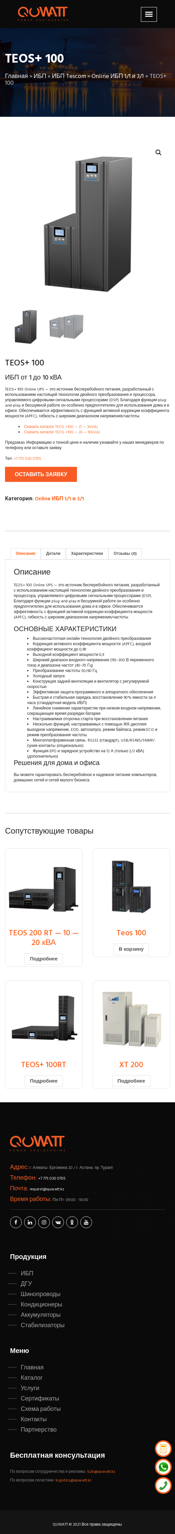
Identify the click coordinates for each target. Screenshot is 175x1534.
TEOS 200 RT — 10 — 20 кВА (44, 938)
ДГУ (26, 1284)
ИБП (40, 76)
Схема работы (41, 1409)
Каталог (31, 1378)
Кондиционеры (41, 1304)
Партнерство (39, 1430)
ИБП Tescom (69, 76)
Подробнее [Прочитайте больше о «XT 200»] (131, 1081)
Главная (16, 76)
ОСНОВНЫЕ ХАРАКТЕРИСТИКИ (65, 629)
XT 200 (131, 1065)
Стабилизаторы (43, 1325)
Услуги (30, 1388)
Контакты (34, 1419)
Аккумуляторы (41, 1315)
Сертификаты (40, 1398)
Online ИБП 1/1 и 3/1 (118, 76)
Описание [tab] (25, 553)
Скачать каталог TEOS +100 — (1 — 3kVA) (61, 427)
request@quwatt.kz (47, 1189)
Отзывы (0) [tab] (125, 553)
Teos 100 (131, 933)
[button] (159, 153)
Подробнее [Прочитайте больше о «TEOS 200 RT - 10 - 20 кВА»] (44, 959)
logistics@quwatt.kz (74, 1480)
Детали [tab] (53, 553)
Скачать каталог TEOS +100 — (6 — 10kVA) (62, 432)
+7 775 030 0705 (27, 458)
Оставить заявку (41, 475)
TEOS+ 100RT (43, 1065)
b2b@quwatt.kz (101, 1471)
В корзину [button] (131, 949)
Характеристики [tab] (87, 553)
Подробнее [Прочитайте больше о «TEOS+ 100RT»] (44, 1081)
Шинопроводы (41, 1294)
